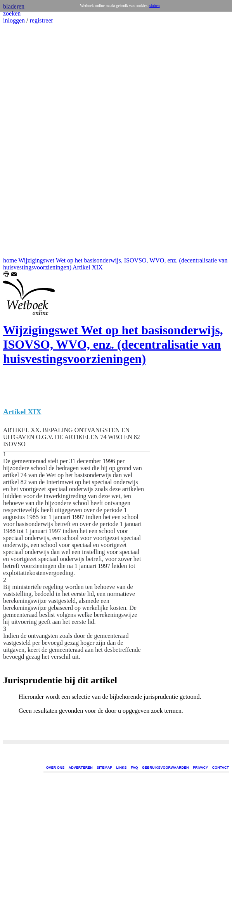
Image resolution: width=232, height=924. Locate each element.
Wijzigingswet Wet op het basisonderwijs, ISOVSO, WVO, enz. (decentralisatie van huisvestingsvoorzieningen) (113, 344)
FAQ (134, 767)
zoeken (12, 13)
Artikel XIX (88, 267)
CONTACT (220, 767)
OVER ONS (55, 767)
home (10, 260)
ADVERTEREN (81, 767)
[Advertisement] (26, 140)
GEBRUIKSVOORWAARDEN (165, 767)
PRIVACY (200, 767)
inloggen (14, 20)
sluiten (154, 5)
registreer (41, 20)
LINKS (121, 767)
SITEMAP (104, 767)
